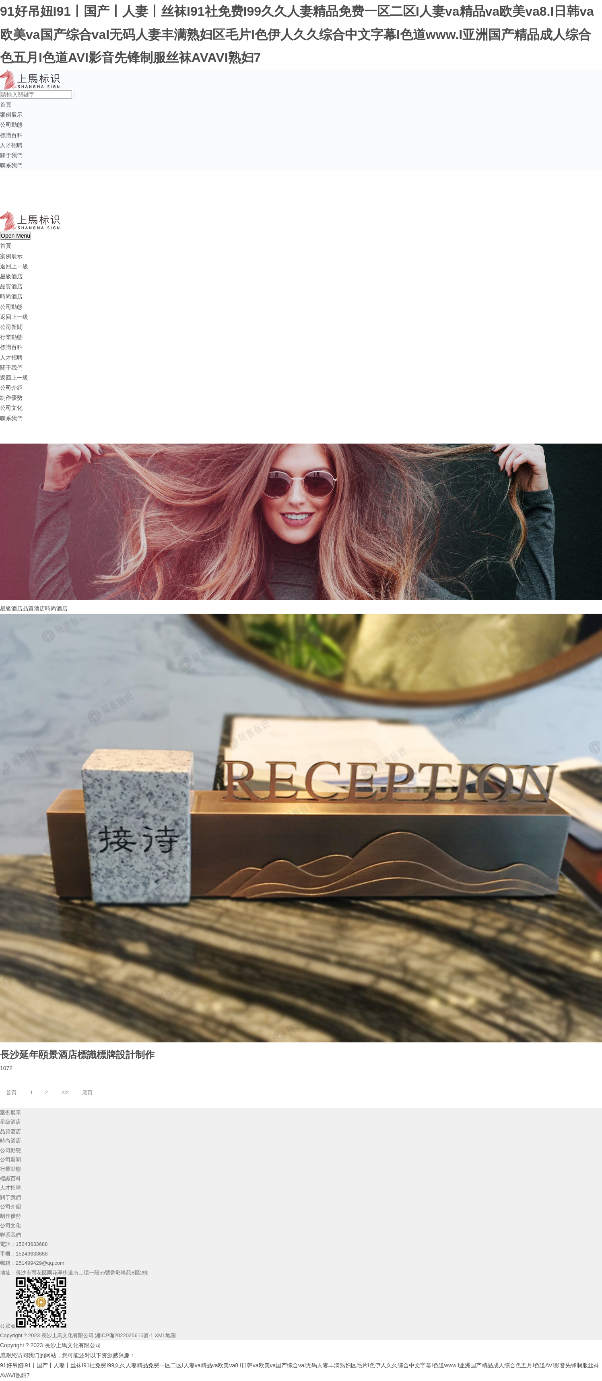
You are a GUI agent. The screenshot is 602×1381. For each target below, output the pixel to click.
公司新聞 (11, 327)
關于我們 (11, 155)
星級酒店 (11, 276)
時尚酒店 (11, 296)
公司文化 (11, 408)
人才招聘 (11, 145)
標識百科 (11, 135)
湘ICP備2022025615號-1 (124, 1335)
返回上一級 (14, 266)
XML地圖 (165, 1335)
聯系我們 (11, 165)
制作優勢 (11, 398)
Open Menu (15, 235)
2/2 (65, 1092)
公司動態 (11, 124)
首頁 (5, 104)
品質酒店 (11, 286)
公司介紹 (11, 387)
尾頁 (87, 1092)
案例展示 (11, 114)
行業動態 (11, 337)
